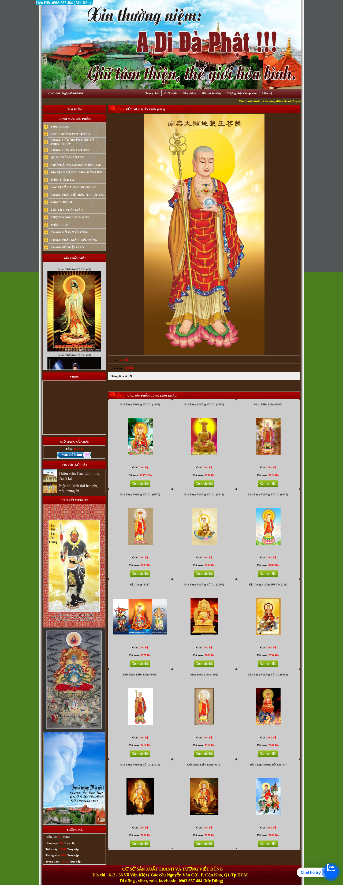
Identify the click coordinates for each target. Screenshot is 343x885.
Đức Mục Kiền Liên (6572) (204, 764)
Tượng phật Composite (241, 93)
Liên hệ (267, 93)
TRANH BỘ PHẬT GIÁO (67, 247)
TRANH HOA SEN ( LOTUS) (70, 149)
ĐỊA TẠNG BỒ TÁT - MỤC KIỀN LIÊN (76, 172)
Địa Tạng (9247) (140, 584)
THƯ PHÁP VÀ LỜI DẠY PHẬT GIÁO (76, 164)
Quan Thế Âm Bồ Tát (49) (74, 362)
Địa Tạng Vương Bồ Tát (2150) (204, 404)
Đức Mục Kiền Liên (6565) (140, 674)
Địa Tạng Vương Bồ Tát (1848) (140, 404)
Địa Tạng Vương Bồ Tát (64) (268, 764)
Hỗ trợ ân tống (211, 93)
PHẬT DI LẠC (60, 224)
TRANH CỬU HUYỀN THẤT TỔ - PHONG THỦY (73, 141)
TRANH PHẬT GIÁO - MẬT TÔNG (74, 239)
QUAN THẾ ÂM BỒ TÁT (67, 157)
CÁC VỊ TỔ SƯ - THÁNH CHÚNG (73, 187)
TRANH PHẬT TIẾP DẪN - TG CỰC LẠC (78, 194)
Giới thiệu (170, 93)
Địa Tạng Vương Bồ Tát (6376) (140, 494)
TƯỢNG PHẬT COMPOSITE (70, 217)
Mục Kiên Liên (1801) (204, 674)
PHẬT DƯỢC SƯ (62, 202)
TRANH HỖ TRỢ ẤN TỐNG (69, 232)
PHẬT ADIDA (60, 126)
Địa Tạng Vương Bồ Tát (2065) (204, 584)
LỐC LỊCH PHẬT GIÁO (67, 209)
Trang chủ (152, 93)
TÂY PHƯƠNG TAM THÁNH (70, 134)
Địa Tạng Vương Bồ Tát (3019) (140, 764)
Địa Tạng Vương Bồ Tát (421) (268, 584)
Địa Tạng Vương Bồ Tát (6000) (268, 674)
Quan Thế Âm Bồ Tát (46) (74, 277)
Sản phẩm (189, 93)
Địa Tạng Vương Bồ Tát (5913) (204, 494)
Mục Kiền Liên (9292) (268, 404)
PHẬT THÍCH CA (62, 179)
